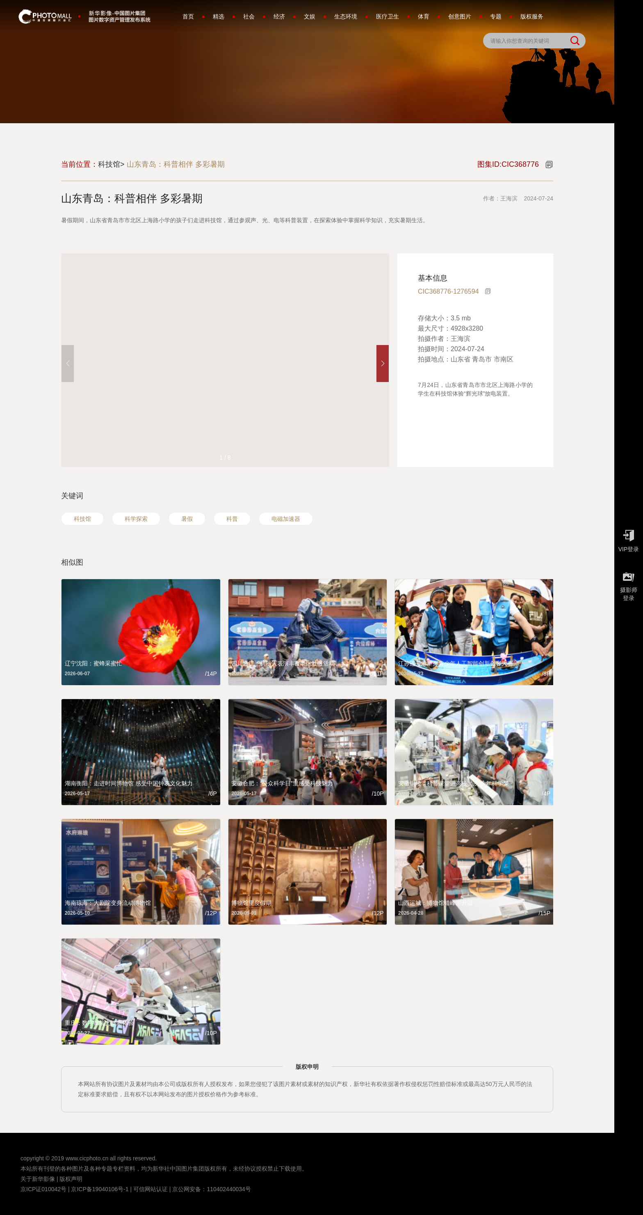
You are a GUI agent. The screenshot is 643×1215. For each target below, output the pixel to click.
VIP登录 (628, 538)
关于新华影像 (38, 1179)
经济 (279, 16)
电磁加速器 (285, 518)
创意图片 (459, 16)
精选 (218, 16)
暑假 (187, 518)
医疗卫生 (387, 16)
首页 (188, 16)
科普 (232, 518)
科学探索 (136, 518)
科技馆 (82, 518)
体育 (423, 16)
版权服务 (531, 16)
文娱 (309, 16)
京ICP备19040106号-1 (99, 1189)
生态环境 (345, 16)
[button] (382, 363)
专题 (496, 16)
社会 (249, 16)
